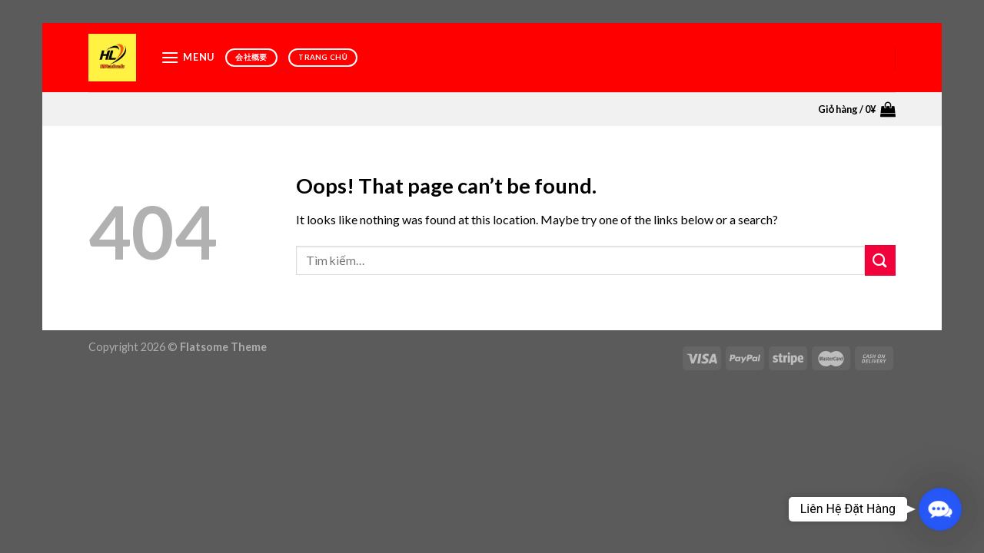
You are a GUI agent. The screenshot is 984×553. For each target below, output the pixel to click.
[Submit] (880, 260)
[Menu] (187, 57)
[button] (940, 509)
